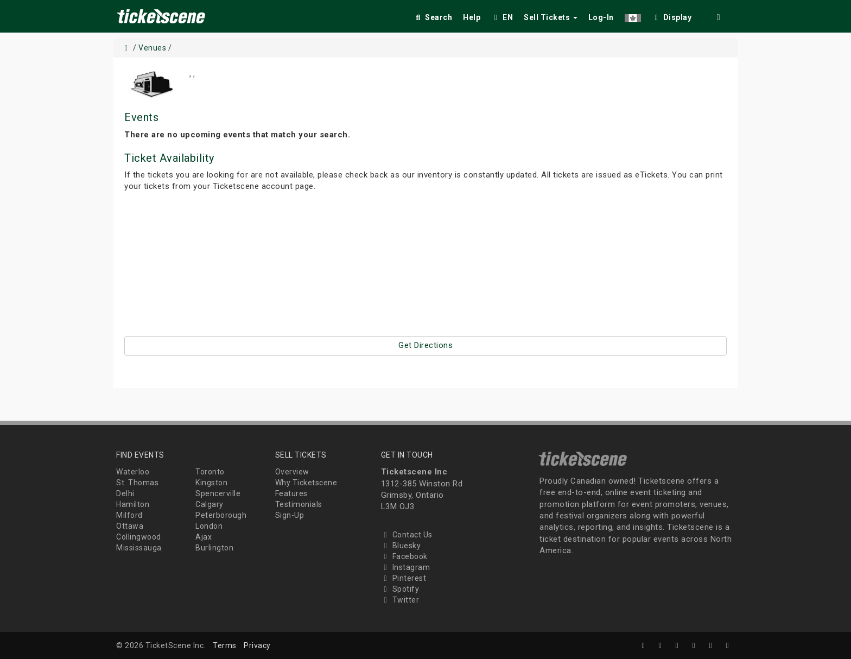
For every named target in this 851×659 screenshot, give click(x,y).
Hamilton (132, 504)
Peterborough (220, 515)
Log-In (601, 17)
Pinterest (404, 578)
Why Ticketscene (306, 482)
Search (433, 17)
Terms (225, 645)
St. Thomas (137, 482)
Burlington (214, 547)
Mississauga (139, 547)
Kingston (211, 482)
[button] (632, 15)
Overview (292, 471)
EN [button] (502, 17)
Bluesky (401, 545)
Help (471, 17)
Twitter (400, 599)
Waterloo (132, 471)
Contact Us (407, 534)
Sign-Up (289, 515)
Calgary (209, 504)
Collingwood (138, 537)
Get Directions (425, 345)
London (209, 526)
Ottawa (129, 526)
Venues (152, 47)
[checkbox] (671, 15)
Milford (129, 515)
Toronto (210, 471)
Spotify (400, 589)
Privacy (257, 645)
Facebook (404, 556)
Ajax (203, 537)
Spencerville (217, 493)
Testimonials (298, 504)
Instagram (405, 567)
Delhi (125, 493)
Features (291, 493)
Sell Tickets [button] (550, 17)
